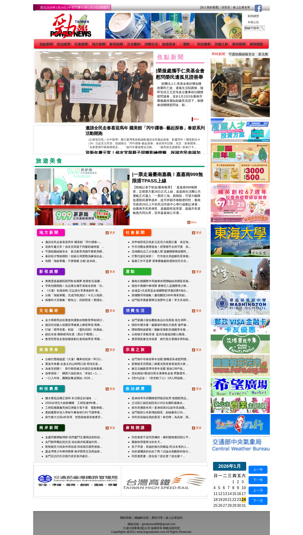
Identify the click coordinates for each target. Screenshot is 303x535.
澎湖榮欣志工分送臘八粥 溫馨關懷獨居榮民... (160, 251)
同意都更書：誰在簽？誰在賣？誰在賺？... (158, 456)
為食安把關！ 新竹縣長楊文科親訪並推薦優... (74, 368)
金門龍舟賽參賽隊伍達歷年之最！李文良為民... (161, 300)
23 (239, 500)
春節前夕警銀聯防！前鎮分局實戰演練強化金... (74, 256)
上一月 (258, 490)
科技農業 (203, 44)
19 (220, 500)
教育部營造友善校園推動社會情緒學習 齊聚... (73, 339)
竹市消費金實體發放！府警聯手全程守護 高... (161, 246)
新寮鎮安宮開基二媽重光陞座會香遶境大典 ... (160, 364)
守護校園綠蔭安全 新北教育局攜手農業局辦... (74, 251)
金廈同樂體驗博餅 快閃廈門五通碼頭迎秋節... (73, 437)
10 (244, 488)
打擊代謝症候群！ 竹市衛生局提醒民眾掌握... (161, 256)
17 (244, 494)
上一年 (258, 469)
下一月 (258, 501)
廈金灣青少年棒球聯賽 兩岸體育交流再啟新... (73, 451)
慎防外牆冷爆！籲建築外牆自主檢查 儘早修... (160, 325)
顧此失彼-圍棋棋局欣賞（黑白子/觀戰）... (71, 334)
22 (234, 500)
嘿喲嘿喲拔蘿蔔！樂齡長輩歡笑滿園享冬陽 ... (160, 329)
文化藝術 (133, 44)
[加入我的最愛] (209, 7)
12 (220, 494)
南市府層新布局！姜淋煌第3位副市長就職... (159, 407)
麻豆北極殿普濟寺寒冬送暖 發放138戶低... (158, 368)
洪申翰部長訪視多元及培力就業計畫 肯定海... (161, 242)
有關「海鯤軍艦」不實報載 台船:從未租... (71, 261)
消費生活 (151, 44)
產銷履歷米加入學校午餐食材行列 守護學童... (73, 412)
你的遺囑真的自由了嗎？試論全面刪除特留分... (161, 451)
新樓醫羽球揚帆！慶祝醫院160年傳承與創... (159, 295)
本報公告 (253, 22)
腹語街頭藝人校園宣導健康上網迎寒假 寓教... (73, 325)
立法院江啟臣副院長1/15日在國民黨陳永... (158, 403)
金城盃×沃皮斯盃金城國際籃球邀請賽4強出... (160, 290)
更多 (111, 232)
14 (229, 494)
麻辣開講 (256, 44)
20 (225, 500)
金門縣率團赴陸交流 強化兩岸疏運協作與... (72, 442)
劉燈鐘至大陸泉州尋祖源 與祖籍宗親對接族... (73, 446)
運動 (186, 44)
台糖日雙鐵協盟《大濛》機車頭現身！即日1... (74, 359)
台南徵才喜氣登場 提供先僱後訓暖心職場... (159, 334)
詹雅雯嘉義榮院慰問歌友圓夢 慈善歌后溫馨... (73, 281)
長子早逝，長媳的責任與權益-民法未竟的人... (160, 446)
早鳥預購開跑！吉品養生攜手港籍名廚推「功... (74, 285)
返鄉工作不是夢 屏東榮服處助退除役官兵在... (160, 261)
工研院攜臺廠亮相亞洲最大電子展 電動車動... (74, 407)
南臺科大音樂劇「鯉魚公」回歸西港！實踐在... (74, 300)
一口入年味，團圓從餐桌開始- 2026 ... (69, 378)
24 (244, 500)
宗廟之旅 (221, 44)
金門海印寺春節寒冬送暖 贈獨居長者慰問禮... (160, 359)
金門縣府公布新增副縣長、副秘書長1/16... (158, 412)
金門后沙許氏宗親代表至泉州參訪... (67, 456)
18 (216, 500)
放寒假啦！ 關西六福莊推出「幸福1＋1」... (73, 373)
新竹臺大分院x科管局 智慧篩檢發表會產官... (74, 417)
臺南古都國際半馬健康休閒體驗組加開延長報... (161, 281)
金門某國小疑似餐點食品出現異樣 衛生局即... (160, 320)
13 (225, 494)
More (196, 119)
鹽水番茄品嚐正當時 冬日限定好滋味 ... (71, 398)
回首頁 (226, 7)
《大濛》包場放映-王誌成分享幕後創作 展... (72, 290)
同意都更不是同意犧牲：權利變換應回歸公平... (161, 437)
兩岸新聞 (238, 44)
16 (239, 494)
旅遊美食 (168, 44)
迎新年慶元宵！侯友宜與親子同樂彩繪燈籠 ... (74, 246)
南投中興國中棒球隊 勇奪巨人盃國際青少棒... (160, 285)
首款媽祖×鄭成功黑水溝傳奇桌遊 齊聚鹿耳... (159, 373)
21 (229, 500)
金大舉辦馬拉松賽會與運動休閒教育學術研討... (74, 320)
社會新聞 (81, 44)
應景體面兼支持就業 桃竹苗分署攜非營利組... (161, 339)
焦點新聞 (46, 44)
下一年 (258, 480)
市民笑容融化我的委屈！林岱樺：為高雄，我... (161, 417)
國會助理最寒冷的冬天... (147, 442)
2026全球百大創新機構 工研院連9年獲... (71, 403)
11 (216, 494)
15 (234, 494)
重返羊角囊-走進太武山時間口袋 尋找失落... (72, 364)
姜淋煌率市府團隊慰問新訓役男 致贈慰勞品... (160, 398)
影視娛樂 (116, 44)
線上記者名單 (241, 7)
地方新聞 (98, 44)
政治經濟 (63, 44)
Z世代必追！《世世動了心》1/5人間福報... (158, 378)
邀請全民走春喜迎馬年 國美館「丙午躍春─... (73, 242)
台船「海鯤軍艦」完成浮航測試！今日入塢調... (74, 295)
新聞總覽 (253, 16)
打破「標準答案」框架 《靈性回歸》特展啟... (74, 329)
